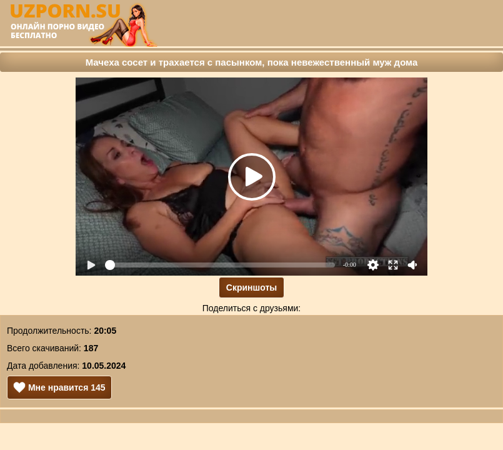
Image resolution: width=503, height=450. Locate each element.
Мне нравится (59, 387)
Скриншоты (251, 287)
